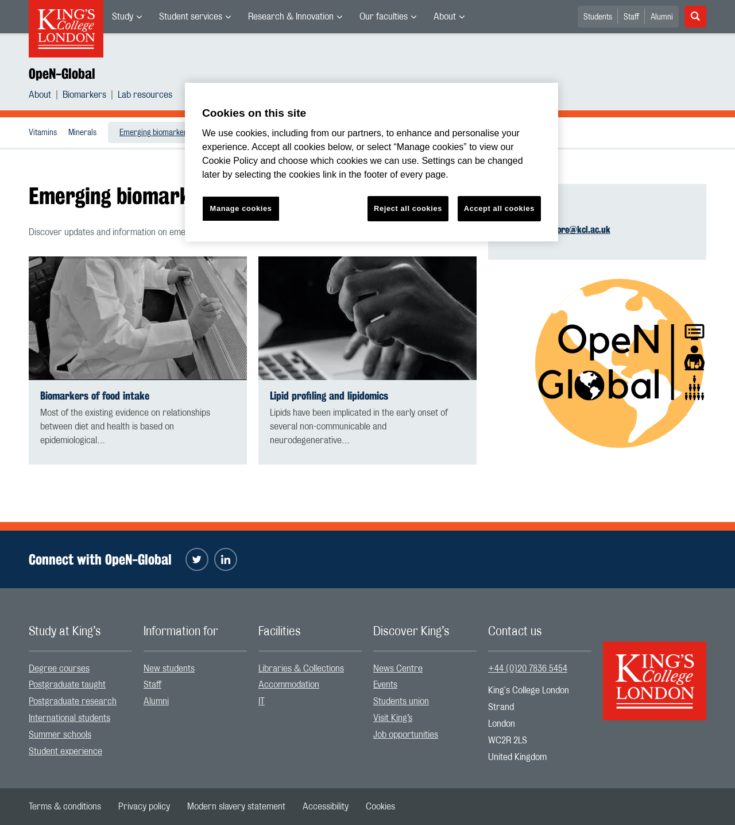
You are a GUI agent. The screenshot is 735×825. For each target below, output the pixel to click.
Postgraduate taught (67, 684)
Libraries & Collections (301, 668)
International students (69, 718)
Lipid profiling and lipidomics (329, 396)
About (445, 16)
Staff (631, 17)
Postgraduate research (73, 701)
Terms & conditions (65, 806)
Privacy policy (144, 806)
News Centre (398, 668)
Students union (401, 701)
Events (385, 684)
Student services (190, 16)
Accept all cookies (499, 208)
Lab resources (145, 94)
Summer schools (60, 734)
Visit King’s (392, 718)
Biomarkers (84, 94)
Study (122, 16)
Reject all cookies (408, 208)
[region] (371, 162)
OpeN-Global (62, 73)
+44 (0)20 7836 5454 (527, 668)
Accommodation (288, 684)
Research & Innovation (291, 16)
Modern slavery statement (236, 806)
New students (169, 668)
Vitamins (43, 133)
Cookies (380, 806)
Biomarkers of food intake (94, 396)
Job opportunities (405, 734)
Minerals (82, 133)
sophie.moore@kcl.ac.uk (565, 229)
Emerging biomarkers (155, 133)
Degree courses (59, 668)
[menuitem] (126, 16)
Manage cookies (241, 208)
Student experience (65, 751)
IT (261, 701)
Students (597, 17)
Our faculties (383, 16)
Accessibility (326, 806)
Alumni (662, 17)
